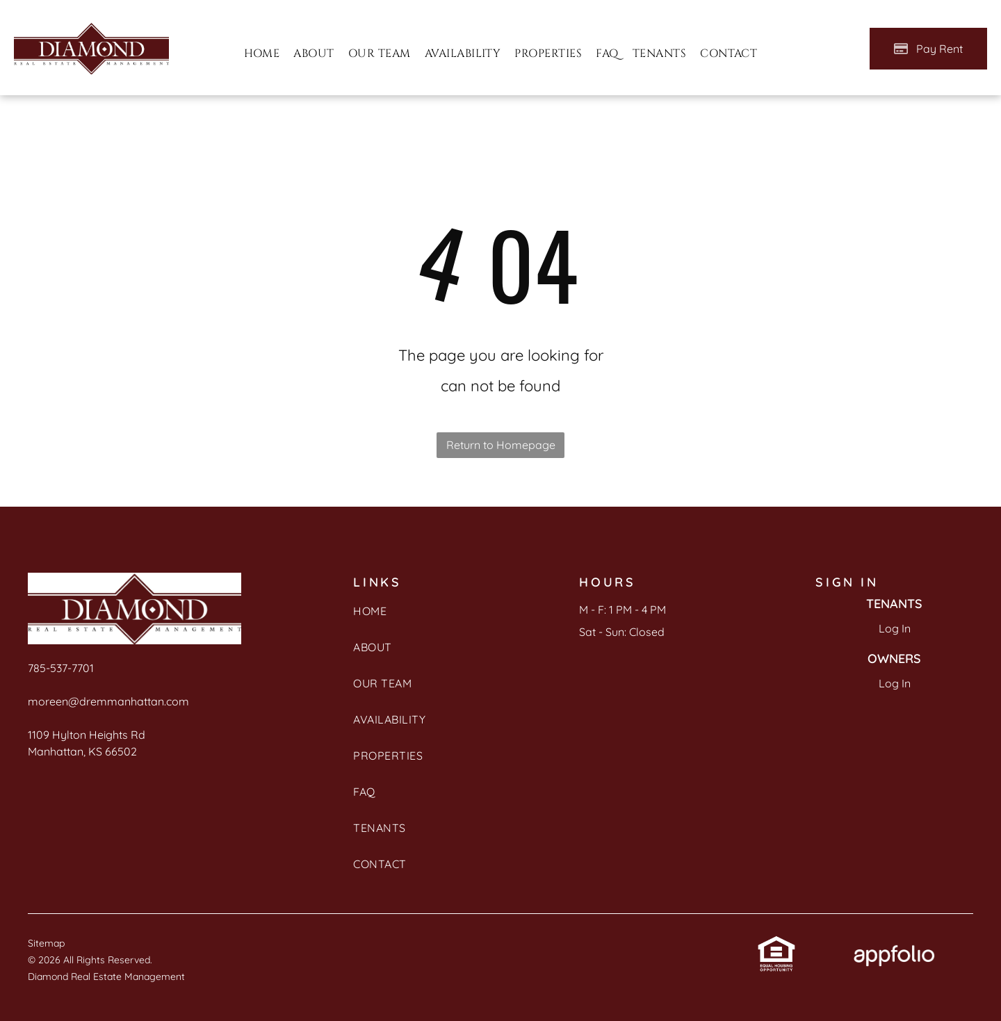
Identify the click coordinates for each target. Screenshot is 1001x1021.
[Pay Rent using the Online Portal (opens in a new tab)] (928, 49)
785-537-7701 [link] (61, 668)
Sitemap (46, 943)
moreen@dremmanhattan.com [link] (108, 701)
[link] (776, 946)
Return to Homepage (500, 445)
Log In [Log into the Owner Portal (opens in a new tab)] (895, 683)
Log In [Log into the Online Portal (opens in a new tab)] (895, 628)
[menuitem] (262, 53)
